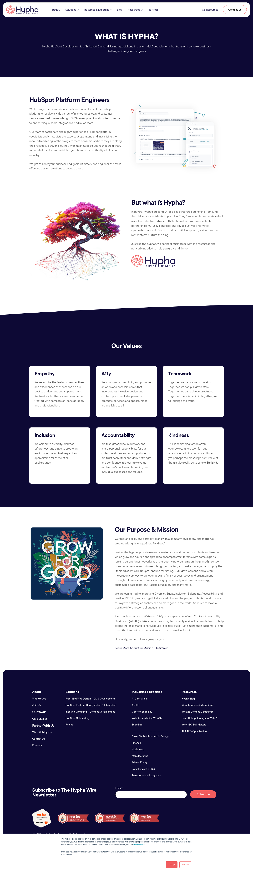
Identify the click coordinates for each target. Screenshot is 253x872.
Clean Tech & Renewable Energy (150, 736)
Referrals (37, 745)
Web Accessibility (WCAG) (147, 718)
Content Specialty (142, 712)
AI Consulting (139, 698)
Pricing (69, 724)
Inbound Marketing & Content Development (90, 712)
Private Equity (139, 762)
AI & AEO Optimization (194, 731)
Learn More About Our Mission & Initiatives (141, 648)
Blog (119, 10)
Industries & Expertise (96, 10)
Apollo (135, 705)
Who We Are (39, 698)
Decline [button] (185, 864)
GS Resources (210, 10)
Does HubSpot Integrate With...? (200, 718)
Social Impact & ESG (143, 769)
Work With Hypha (42, 732)
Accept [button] (172, 864)
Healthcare (138, 749)
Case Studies (39, 719)
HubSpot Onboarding (77, 718)
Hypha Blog (188, 698)
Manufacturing (140, 756)
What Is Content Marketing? (197, 712)
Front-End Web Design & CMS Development (90, 698)
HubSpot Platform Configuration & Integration (91, 705)
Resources (134, 10)
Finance (136, 743)
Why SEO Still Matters (194, 724)
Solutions (70, 10)
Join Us (36, 705)
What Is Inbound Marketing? (197, 705)
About (54, 10)
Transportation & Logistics (146, 775)
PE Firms (153, 10)
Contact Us (234, 10)
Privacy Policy (139, 845)
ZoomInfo (137, 724)
